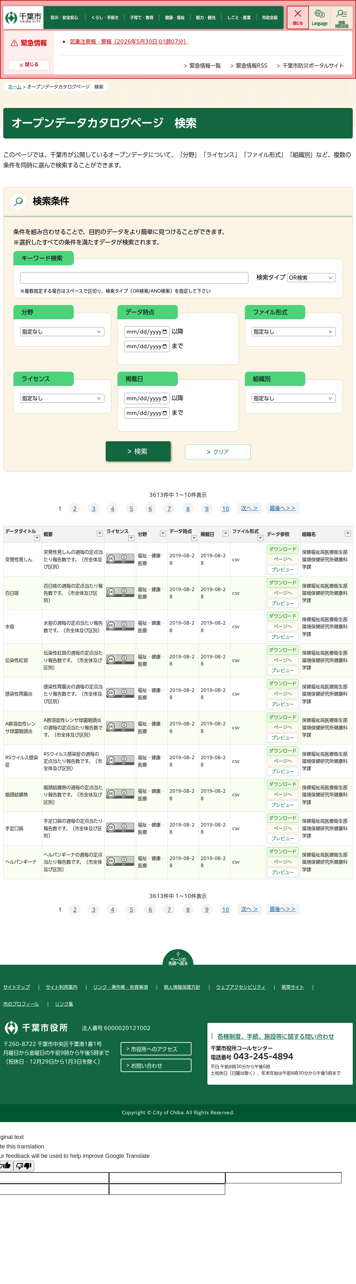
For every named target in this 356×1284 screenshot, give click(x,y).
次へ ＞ (249, 508)
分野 (27, 312)
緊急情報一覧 (205, 65)
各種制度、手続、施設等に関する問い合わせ (276, 1036)
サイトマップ (16, 987)
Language (320, 23)
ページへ (283, 559)
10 (225, 508)
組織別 (261, 379)
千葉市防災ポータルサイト (313, 65)
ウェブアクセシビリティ (241, 987)
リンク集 (64, 1004)
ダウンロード (283, 549)
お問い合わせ (146, 1065)
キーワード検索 (41, 258)
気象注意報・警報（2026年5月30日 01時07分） (129, 41)
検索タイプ (271, 277)
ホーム (14, 87)
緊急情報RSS (251, 65)
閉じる (298, 23)
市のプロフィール (21, 1004)
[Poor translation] (23, 1166)
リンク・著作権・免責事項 (120, 987)
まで (153, 346)
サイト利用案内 (61, 987)
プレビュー (282, 569)
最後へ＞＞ (283, 508)
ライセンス (35, 379)
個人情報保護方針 (182, 987)
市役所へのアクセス (154, 1049)
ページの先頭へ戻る (178, 961)
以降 (153, 332)
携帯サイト (293, 987)
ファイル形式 (270, 312)
